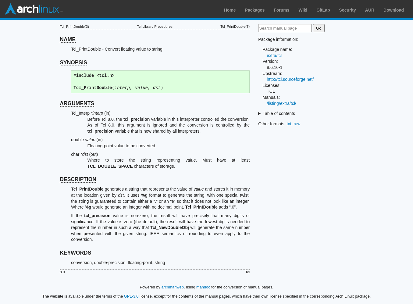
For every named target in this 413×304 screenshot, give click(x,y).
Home (230, 10)
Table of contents (279, 113)
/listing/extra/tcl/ (281, 103)
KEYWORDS (75, 253)
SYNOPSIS (73, 62)
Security (347, 10)
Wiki (303, 10)
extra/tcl (274, 55)
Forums (281, 10)
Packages (255, 10)
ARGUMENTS (77, 103)
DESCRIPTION (78, 179)
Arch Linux (33, 9)
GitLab (323, 10)
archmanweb (173, 287)
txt (289, 123)
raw (297, 123)
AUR (369, 10)
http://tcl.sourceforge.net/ (290, 79)
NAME (68, 39)
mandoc (203, 287)
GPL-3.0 (131, 296)
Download (393, 10)
